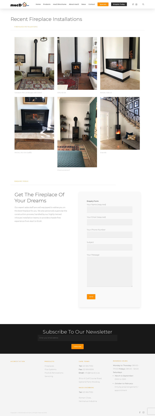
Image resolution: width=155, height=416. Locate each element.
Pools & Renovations (54, 373)
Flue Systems (50, 369)
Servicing (49, 376)
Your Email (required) (109, 220)
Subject (109, 245)
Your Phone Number (109, 233)
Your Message (109, 271)
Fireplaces (49, 366)
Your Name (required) (109, 208)
